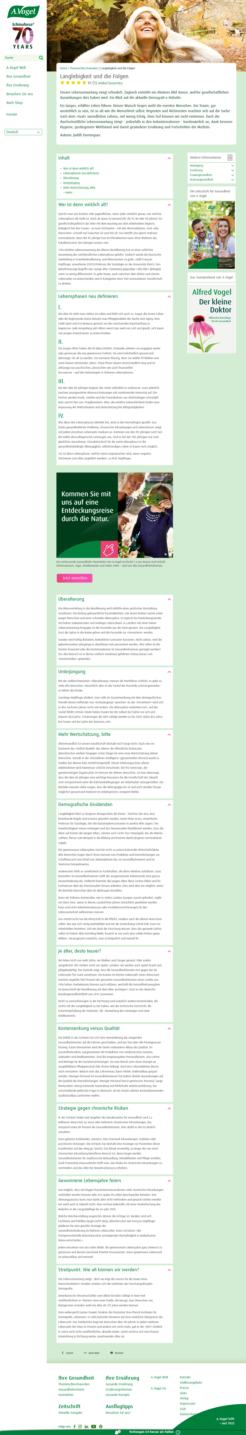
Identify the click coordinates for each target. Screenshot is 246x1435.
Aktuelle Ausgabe (70, 1413)
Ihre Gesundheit (18, 76)
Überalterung (71, 178)
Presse (184, 1388)
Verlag (184, 1399)
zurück (68, 1353)
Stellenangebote (191, 1383)
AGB (183, 1409)
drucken (121, 1353)
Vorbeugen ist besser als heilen (150, 1432)
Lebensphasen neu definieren (81, 173)
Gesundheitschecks (71, 1390)
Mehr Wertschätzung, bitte (79, 187)
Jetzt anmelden (74, 578)
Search (43, 58)
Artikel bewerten (112, 83)
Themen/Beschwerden (84, 68)
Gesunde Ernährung (119, 1385)
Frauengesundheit (201, 175)
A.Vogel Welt (16, 68)
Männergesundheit (201, 179)
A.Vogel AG (158, 1389)
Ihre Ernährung (17, 85)
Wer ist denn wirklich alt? (78, 168)
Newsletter (66, 1395)
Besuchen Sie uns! (118, 1413)
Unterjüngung (71, 182)
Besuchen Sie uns (19, 94)
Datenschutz (188, 1415)
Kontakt (185, 1378)
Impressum (187, 1404)
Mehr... (68, 192)
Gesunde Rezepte (117, 1395)
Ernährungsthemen (119, 1390)
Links (183, 1394)
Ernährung (196, 170)
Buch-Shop (14, 103)
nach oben (94, 1353)
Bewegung (196, 165)
